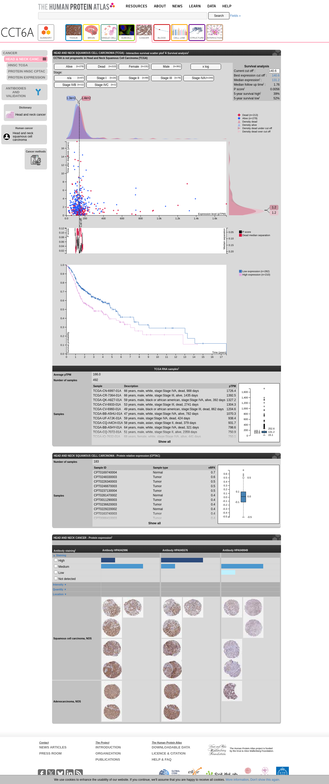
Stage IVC (105, 85)
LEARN (195, 6)
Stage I (106, 78)
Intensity (58, 584)
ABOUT (160, 6)
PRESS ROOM (50, 753)
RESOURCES (136, 6)
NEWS (177, 6)
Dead (107, 66)
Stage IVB (73, 85)
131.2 (275, 80)
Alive (75, 66)
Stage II (139, 78)
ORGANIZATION (108, 753)
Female (138, 66)
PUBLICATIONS (108, 759)
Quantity (58, 589)
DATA (211, 6)
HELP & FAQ (161, 759)
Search (219, 16)
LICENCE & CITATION (168, 753)
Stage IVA (202, 78)
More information (237, 779)
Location (58, 594)
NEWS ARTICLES (53, 747)
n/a (75, 78)
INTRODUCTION (108, 747)
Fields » (235, 16)
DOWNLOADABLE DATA (171, 747)
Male (172, 66)
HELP (226, 6)
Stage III (171, 78)
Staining (61, 555)
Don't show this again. (265, 779)
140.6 (275, 75)
